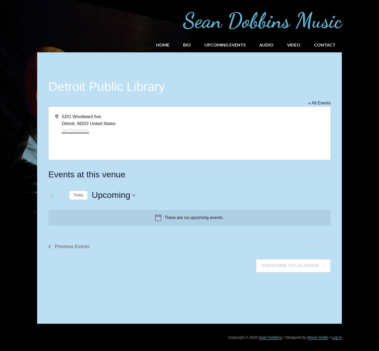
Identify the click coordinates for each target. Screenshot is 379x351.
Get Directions (75, 130)
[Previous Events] (51, 195)
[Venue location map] (259, 133)
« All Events (319, 103)
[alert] (189, 217)
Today (78, 195)
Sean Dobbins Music (262, 20)
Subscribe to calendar (290, 265)
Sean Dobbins (270, 337)
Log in (337, 337)
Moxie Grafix (317, 337)
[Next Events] (62, 195)
